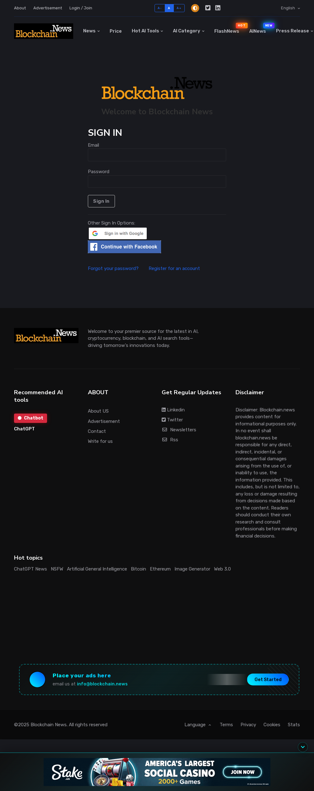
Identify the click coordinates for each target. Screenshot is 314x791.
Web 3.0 (222, 569)
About (20, 8)
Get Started (268, 679)
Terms (226, 724)
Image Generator (192, 569)
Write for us (100, 441)
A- (160, 8)
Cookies (272, 724)
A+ (179, 8)
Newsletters (179, 430)
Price (116, 31)
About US (98, 411)
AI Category (186, 31)
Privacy (248, 724)
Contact (97, 431)
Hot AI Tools (145, 31)
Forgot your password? (117, 268)
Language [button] (195, 724)
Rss (170, 440)
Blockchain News (49, 724)
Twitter (172, 420)
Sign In (101, 201)
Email (93, 145)
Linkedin (173, 410)
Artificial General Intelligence (97, 569)
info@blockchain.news (102, 684)
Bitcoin (138, 569)
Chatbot (30, 418)
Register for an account (174, 268)
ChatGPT (24, 429)
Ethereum (160, 569)
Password (98, 171)
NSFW (57, 569)
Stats (294, 724)
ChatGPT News (30, 569)
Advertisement (47, 8)
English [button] (288, 8)
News (89, 31)
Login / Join (80, 8)
